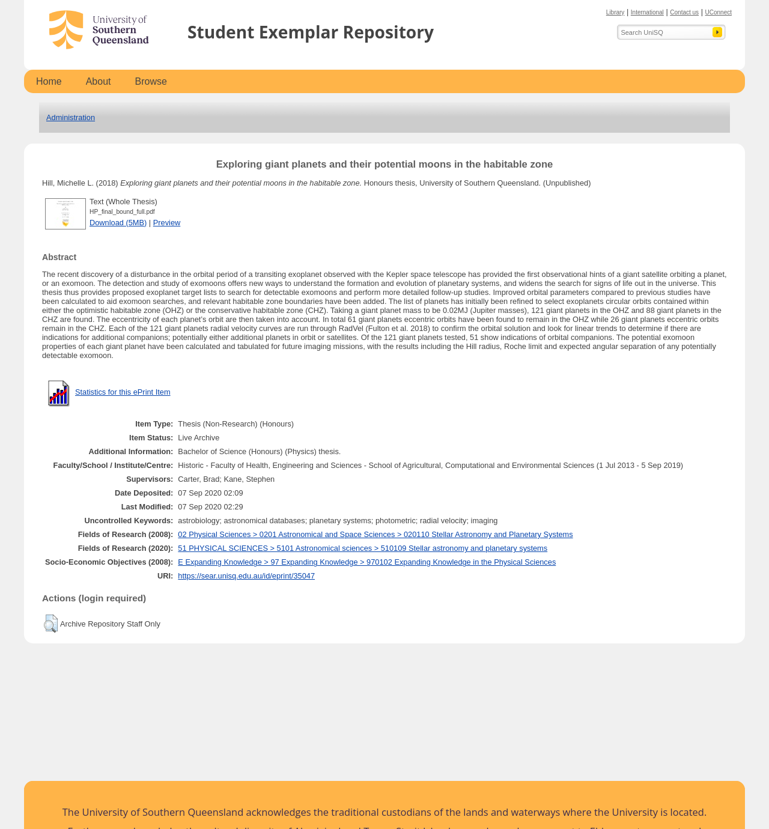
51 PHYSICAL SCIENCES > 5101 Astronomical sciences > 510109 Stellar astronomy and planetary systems (362, 548)
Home (49, 81)
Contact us (684, 12)
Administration (70, 117)
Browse (151, 81)
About (98, 81)
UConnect (718, 12)
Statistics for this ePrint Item (123, 391)
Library (615, 12)
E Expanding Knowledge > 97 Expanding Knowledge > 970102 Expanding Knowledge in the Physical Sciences (367, 561)
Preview (167, 222)
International (647, 12)
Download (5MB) (118, 222)
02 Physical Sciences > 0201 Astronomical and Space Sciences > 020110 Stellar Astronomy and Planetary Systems (375, 534)
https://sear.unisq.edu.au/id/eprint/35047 (246, 575)
